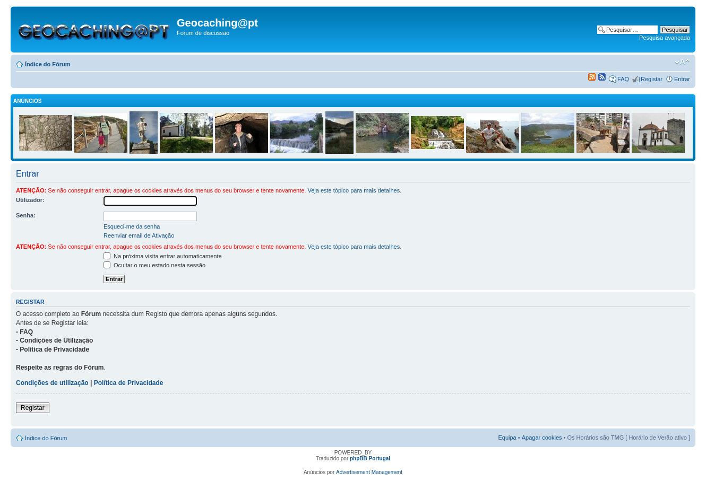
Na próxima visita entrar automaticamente (163, 256)
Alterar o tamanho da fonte (682, 62)
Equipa (507, 437)
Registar (651, 79)
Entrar (682, 79)
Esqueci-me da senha (132, 226)
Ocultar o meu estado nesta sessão (154, 265)
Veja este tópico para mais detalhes (353, 190)
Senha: (26, 215)
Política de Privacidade (128, 383)
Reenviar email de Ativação (139, 235)
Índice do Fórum (48, 64)
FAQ (623, 79)
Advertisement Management (369, 472)
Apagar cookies (542, 437)
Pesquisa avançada (664, 37)
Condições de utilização (52, 383)
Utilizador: (30, 200)
